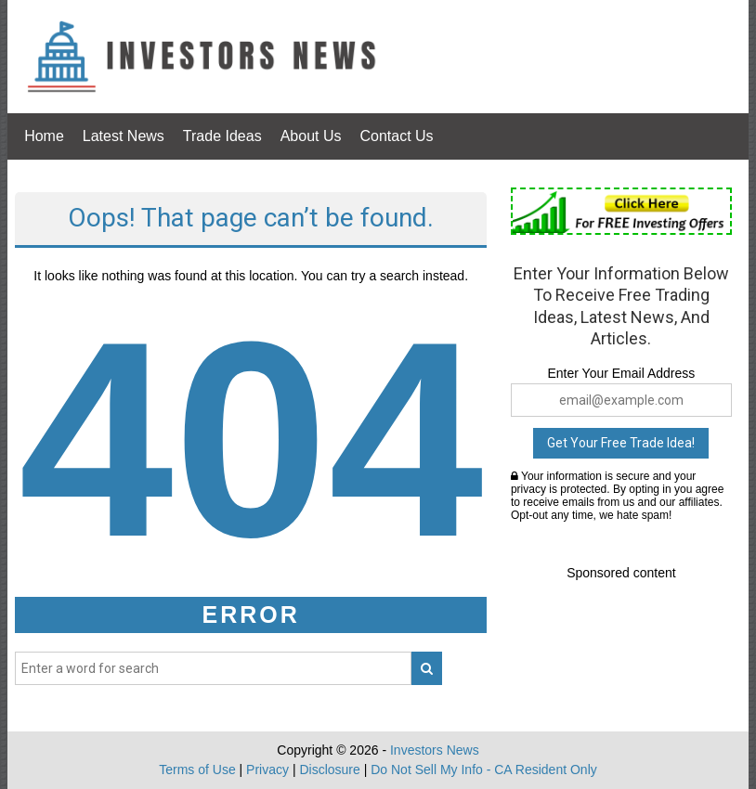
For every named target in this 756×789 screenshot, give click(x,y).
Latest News (123, 136)
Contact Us (396, 136)
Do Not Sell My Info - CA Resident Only (484, 769)
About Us (311, 136)
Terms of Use (197, 769)
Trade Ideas (222, 136)
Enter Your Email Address (622, 373)
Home (44, 136)
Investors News (434, 750)
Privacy (267, 769)
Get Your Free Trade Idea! (621, 442)
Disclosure (329, 769)
